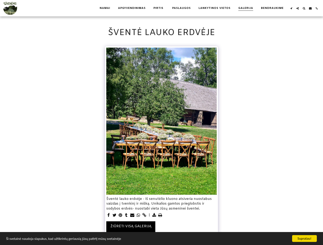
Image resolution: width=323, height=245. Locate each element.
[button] (291, 8)
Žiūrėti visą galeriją (130, 226)
